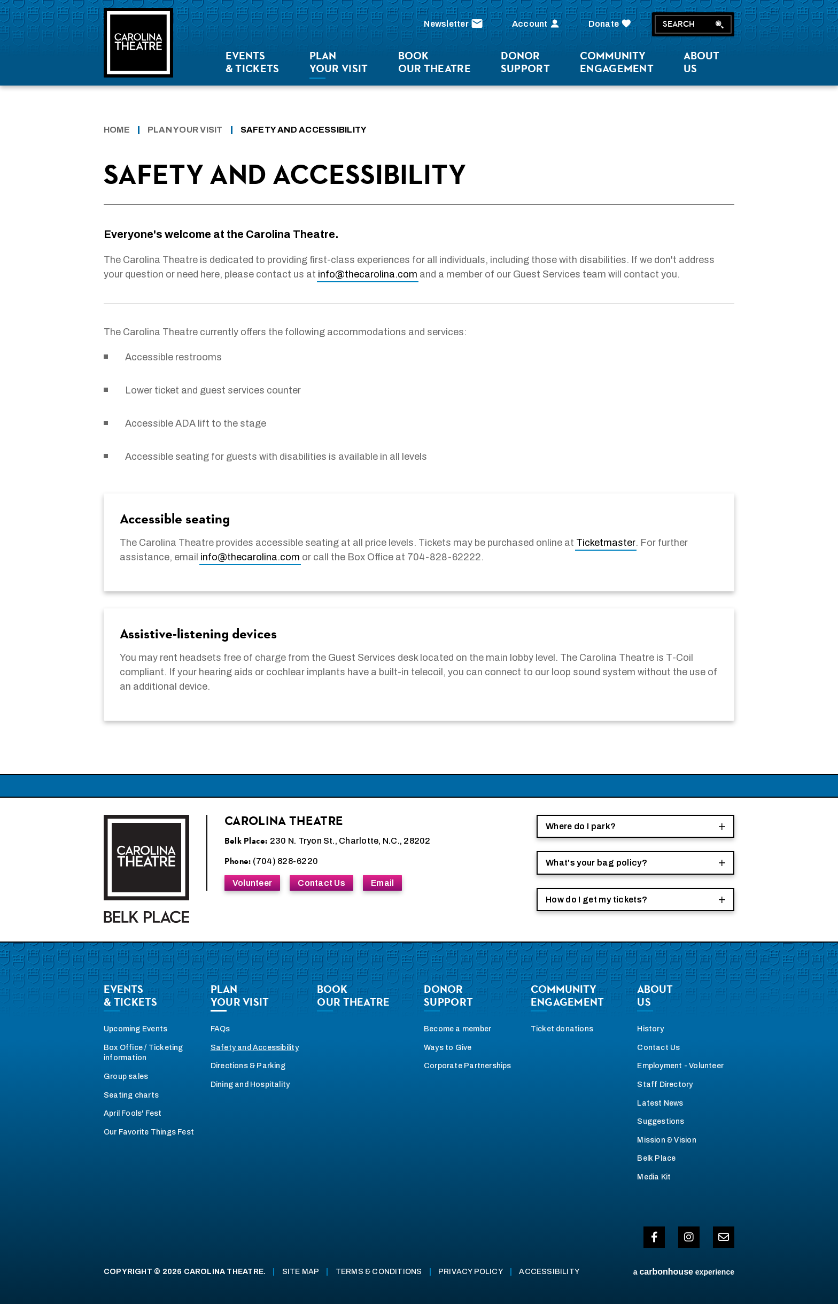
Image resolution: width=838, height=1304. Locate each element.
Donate (610, 23)
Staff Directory (665, 1085)
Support (525, 62)
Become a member (457, 1029)
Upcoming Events (135, 1029)
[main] (419, 449)
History (650, 1029)
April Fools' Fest (133, 1113)
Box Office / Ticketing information (143, 1053)
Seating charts (131, 1095)
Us (701, 62)
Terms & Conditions (379, 1272)
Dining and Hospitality (250, 1085)
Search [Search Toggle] (693, 24)
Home (117, 129)
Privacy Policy (470, 1272)
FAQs (220, 1029)
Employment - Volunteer (680, 1066)
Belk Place (656, 1158)
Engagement (617, 62)
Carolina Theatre (138, 43)
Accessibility (549, 1272)
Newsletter (454, 23)
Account (537, 23)
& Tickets (253, 62)
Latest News (660, 1103)
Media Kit (654, 1177)
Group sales (126, 1076)
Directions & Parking (248, 1066)
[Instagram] (689, 1237)
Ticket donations (562, 1029)
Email (382, 883)
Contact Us (321, 883)
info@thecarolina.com (367, 274)
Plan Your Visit (185, 129)
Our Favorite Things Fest (149, 1132)
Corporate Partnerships (467, 1066)
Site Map (301, 1272)
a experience (683, 1271)
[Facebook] (654, 1237)
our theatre (434, 62)
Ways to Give (448, 1048)
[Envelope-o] (723, 1237)
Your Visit (338, 62)
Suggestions (660, 1121)
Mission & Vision (666, 1140)
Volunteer (252, 883)
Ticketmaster (605, 542)
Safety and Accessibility (255, 1048)
